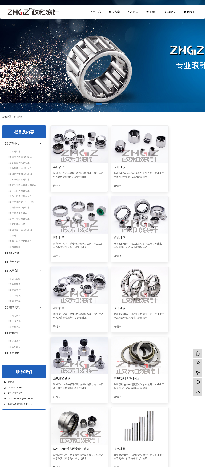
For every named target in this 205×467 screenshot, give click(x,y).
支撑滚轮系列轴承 (21, 162)
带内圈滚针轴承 (19, 213)
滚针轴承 (16, 151)
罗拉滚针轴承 (18, 224)
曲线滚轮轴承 (61, 291)
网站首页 (18, 116)
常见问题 (16, 326)
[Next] (150, 399)
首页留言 (14, 353)
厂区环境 (16, 295)
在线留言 (16, 346)
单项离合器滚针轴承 (22, 229)
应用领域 (110, 429)
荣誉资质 (16, 289)
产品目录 (133, 12)
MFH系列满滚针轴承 (118, 291)
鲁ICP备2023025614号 (134, 462)
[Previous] (104, 399)
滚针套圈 (16, 246)
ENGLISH (111, 458)
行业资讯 (16, 321)
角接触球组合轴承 (21, 207)
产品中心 (95, 12)
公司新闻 (16, 315)
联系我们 (189, 12)
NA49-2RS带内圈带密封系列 (175, 291)
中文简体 (97, 458)
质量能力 (16, 284)
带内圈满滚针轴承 (21, 218)
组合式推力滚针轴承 (22, 173)
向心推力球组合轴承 (22, 196)
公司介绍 (16, 278)
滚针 (14, 235)
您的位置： (8, 116)
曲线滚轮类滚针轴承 (22, 168)
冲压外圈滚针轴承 (21, 179)
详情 (57, 180)
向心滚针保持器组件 (22, 241)
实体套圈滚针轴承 (89, 442)
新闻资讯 (170, 12)
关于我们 (152, 12)
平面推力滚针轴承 (21, 190)
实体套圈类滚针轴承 (22, 157)
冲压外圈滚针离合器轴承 (24, 185)
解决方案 (114, 12)
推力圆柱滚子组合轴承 (23, 201)
